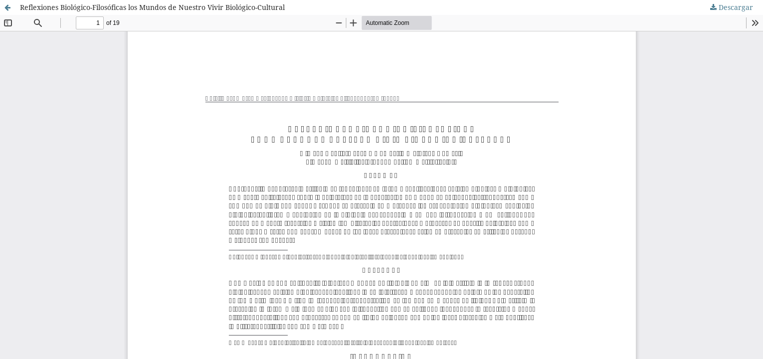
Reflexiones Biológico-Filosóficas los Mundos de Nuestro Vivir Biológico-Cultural (152, 7)
